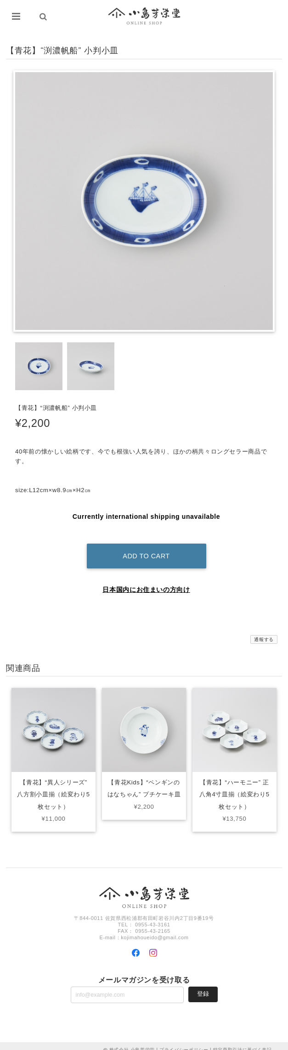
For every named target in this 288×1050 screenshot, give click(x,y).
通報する (264, 631)
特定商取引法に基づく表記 (242, 1041)
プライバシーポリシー (184, 1041)
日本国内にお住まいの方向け (146, 581)
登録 (203, 985)
